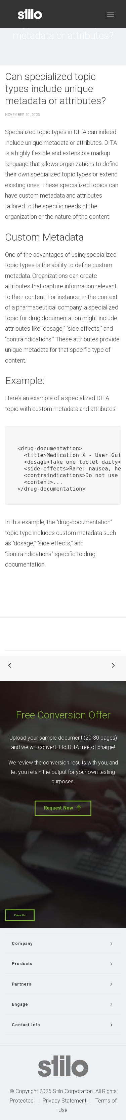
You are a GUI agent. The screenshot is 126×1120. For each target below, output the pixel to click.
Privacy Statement (64, 1100)
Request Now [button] (63, 807)
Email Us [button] (20, 915)
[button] (110, 14)
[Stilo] (30, 14)
